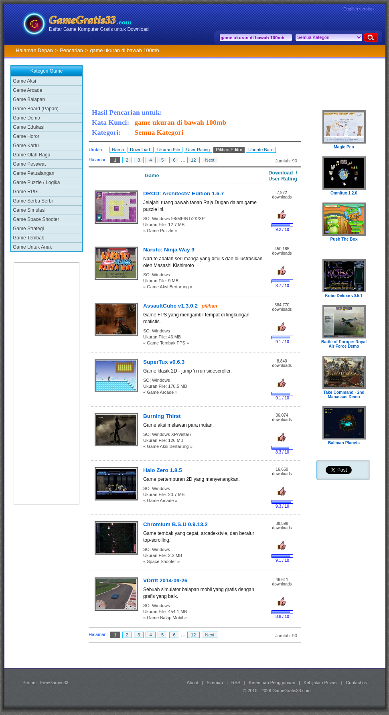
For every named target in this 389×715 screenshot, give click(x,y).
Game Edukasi (29, 127)
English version (358, 8)
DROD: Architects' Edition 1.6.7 (183, 193)
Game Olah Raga (31, 155)
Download (140, 149)
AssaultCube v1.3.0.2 (170, 306)
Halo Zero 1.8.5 (162, 470)
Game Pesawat (29, 164)
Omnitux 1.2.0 (343, 193)
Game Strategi (28, 228)
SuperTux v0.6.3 (163, 362)
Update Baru (261, 149)
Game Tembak (28, 238)
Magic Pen (344, 147)
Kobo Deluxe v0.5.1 (344, 296)
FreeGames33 (54, 682)
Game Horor (26, 136)
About (193, 682)
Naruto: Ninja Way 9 (168, 250)
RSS (236, 682)
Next (210, 160)
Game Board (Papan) (36, 108)
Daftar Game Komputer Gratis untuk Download (99, 29)
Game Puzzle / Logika (36, 182)
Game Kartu (26, 145)
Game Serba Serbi (33, 201)
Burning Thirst (162, 416)
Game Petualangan (33, 173)
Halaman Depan (34, 50)
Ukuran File (168, 149)
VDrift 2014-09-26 (165, 580)
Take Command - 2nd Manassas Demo (344, 394)
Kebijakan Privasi (320, 682)
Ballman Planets (344, 443)
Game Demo (26, 118)
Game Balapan (29, 99)
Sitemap (215, 682)
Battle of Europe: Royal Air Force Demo (344, 344)
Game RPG (25, 191)
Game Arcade (27, 90)
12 (193, 160)
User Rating (198, 149)
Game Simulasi (29, 210)
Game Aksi (24, 81)
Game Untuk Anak (32, 247)
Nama (118, 149)
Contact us (356, 682)
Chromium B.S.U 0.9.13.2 (175, 524)
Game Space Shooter (36, 219)
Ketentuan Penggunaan (272, 682)
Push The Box (343, 239)
